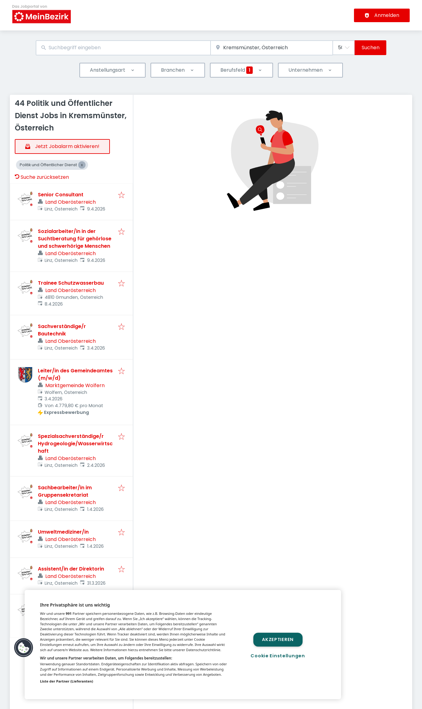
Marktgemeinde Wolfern (75, 385)
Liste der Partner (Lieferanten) (66, 681)
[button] (24, 648)
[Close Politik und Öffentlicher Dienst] (82, 165)
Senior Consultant (60, 194)
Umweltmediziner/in (63, 531)
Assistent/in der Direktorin (71, 568)
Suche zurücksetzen (42, 177)
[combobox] (123, 47)
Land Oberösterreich (70, 202)
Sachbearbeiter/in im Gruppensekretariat (65, 491)
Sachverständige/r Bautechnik (62, 330)
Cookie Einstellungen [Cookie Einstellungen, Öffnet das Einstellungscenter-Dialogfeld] (278, 656)
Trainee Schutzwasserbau (71, 282)
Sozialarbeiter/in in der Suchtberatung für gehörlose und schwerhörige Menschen (74, 239)
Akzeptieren (278, 639)
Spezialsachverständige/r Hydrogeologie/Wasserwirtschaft (75, 444)
